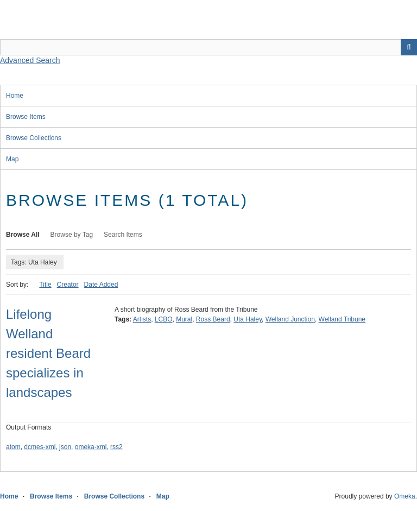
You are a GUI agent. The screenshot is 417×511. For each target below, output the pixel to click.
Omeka (404, 496)
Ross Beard (213, 319)
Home (14, 95)
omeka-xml (91, 447)
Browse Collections (33, 138)
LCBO (164, 319)
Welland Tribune (342, 319)
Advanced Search (30, 60)
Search (409, 47)
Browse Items (26, 117)
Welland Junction (290, 319)
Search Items (123, 234)
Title (45, 284)
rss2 (116, 447)
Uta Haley (247, 319)
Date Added (101, 284)
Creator (68, 284)
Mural (184, 319)
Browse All (23, 234)
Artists (142, 319)
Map (12, 159)
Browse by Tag (71, 234)
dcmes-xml (39, 447)
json (65, 447)
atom (13, 447)
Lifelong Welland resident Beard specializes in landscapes (48, 353)
